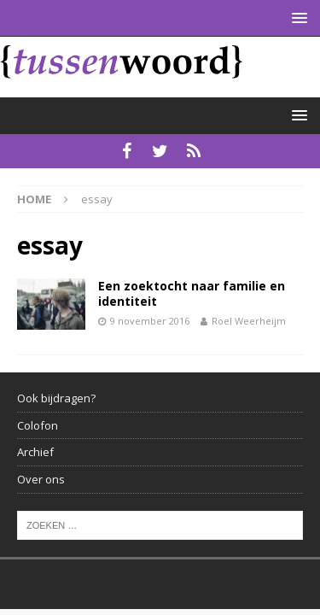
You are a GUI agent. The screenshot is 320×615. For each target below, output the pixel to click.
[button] (296, 17)
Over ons (41, 479)
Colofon (37, 425)
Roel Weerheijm (249, 320)
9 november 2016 (149, 320)
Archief (35, 452)
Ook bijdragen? (56, 398)
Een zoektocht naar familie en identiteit (191, 293)
